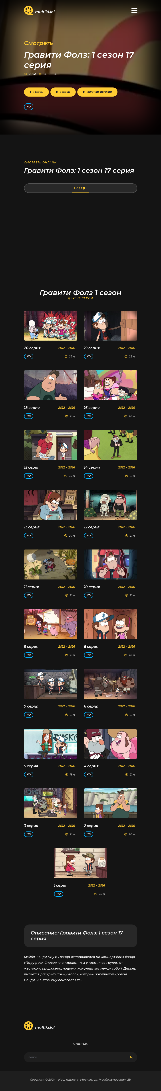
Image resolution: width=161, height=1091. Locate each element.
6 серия (91, 706)
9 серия (31, 647)
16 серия (92, 408)
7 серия (31, 706)
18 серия (32, 408)
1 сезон (36, 92)
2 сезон (63, 92)
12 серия (91, 527)
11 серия (31, 587)
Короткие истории (97, 92)
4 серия (91, 766)
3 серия (31, 826)
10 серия (92, 587)
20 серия (32, 348)
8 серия (91, 647)
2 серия (91, 826)
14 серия (92, 467)
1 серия (61, 885)
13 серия (32, 527)
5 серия (31, 766)
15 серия (32, 467)
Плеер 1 (80, 188)
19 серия (92, 348)
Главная (80, 1044)
